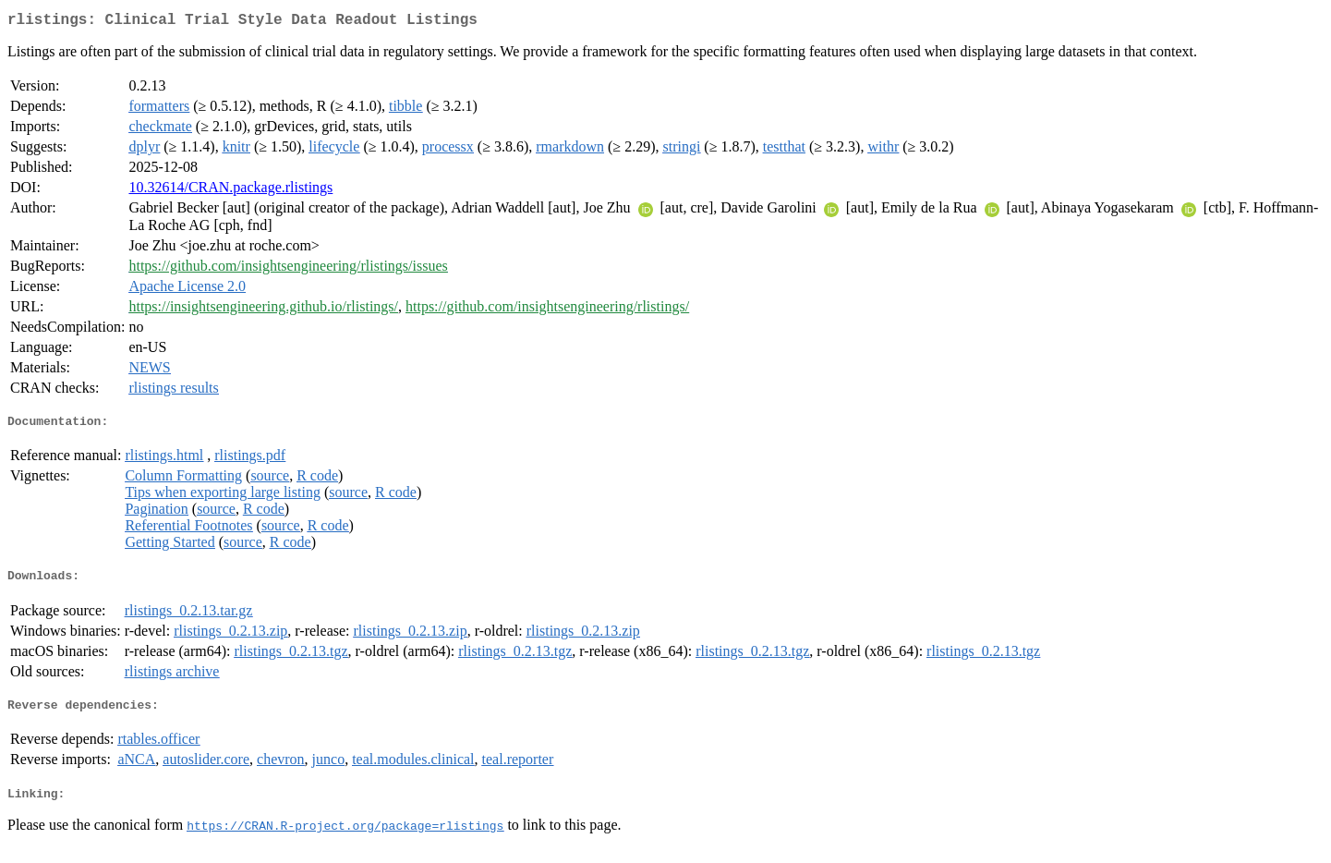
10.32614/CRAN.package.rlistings (230, 191)
